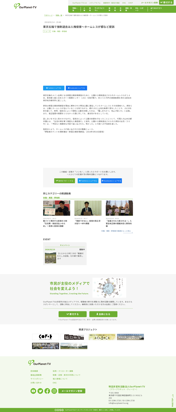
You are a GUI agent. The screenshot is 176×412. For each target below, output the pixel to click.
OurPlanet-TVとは (51, 3)
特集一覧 (47, 9)
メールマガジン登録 (121, 2)
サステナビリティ (74, 9)
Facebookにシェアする (76, 88)
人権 (58, 9)
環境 (64, 9)
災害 (97, 9)
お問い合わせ (36, 382)
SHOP (102, 3)
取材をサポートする (64, 181)
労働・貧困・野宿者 (59, 31)
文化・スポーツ (118, 9)
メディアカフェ (67, 3)
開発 (85, 9)
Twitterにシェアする (53, 88)
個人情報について (60, 378)
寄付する (138, 2)
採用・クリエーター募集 (63, 371)
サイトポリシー (37, 378)
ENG (96, 3)
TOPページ (48, 15)
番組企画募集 (36, 375)
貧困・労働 (106, 9)
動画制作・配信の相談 (83, 3)
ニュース (47, 31)
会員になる (103, 314)
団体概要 (34, 371)
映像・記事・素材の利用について (64, 375)
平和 (91, 9)
